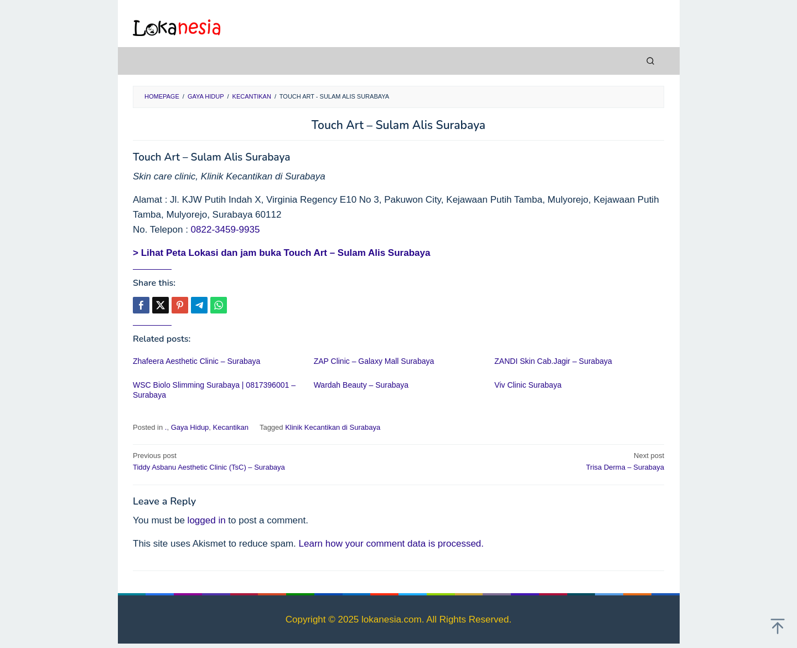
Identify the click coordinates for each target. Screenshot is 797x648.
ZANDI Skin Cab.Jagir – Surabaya (553, 361)
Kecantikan (231, 427)
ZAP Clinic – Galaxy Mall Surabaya (374, 361)
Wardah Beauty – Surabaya (361, 384)
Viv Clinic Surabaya (527, 384)
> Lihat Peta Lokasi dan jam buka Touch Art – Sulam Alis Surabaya (281, 253)
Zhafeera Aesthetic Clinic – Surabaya (196, 361)
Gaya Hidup (190, 427)
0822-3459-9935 (225, 229)
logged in (207, 520)
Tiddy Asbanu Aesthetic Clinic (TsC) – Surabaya (260, 460)
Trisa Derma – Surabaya (536, 460)
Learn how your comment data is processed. (391, 543)
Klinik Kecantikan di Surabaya (332, 427)
